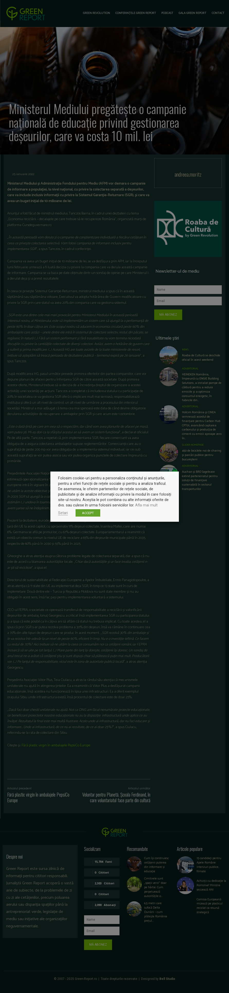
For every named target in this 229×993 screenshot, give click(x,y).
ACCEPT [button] (88, 513)
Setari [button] (63, 512)
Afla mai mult (146, 505)
